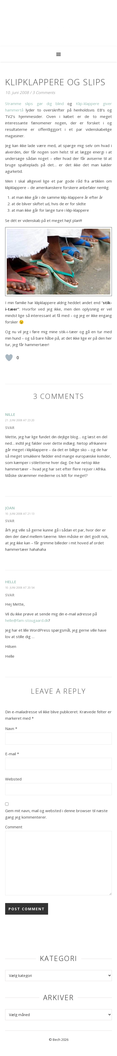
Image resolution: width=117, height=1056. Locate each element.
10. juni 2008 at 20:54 (19, 587)
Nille (10, 414)
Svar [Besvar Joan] (9, 520)
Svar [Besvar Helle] (9, 595)
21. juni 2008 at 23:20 (19, 420)
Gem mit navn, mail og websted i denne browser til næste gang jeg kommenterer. (56, 814)
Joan (10, 507)
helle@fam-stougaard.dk (26, 620)
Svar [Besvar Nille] (9, 427)
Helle (10, 581)
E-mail (12, 753)
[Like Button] (9, 358)
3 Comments (43, 92)
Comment (13, 826)
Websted (13, 779)
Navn (11, 728)
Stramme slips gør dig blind (34, 103)
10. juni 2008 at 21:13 (19, 514)
